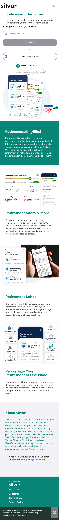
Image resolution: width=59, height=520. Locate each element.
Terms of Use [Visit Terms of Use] (15, 497)
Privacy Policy (22, 515)
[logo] (14, 486)
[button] (30, 56)
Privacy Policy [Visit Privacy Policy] (16, 502)
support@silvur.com (34, 459)
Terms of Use (37, 73)
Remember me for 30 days (32, 65)
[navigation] (12, 5)
